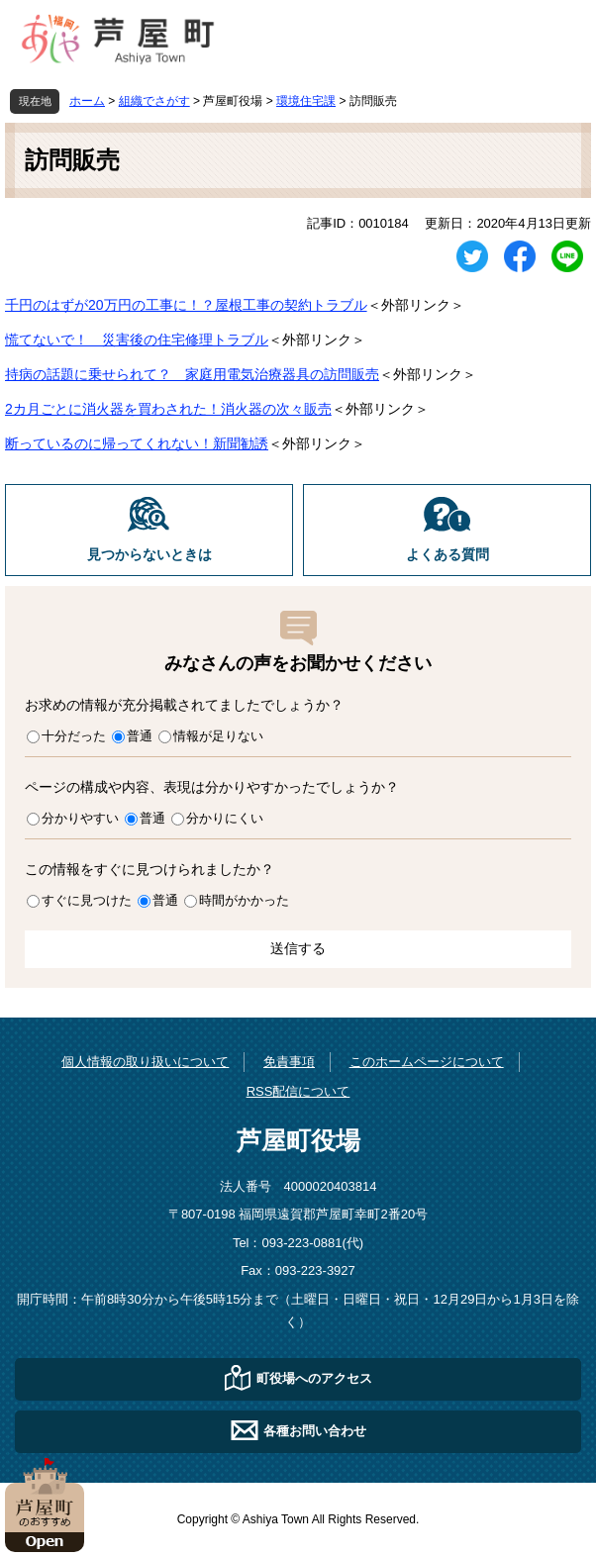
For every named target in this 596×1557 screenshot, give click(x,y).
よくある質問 (447, 554)
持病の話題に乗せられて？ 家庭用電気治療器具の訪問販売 (192, 374)
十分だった (74, 736)
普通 (139, 736)
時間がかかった (244, 900)
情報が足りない (218, 736)
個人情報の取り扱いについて (145, 1061)
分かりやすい (80, 818)
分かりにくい (224, 818)
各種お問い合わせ (314, 1430)
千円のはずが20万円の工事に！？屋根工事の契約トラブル (186, 305)
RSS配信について (298, 1091)
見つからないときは (149, 554)
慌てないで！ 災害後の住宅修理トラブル (136, 339)
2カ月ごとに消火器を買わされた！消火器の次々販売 (168, 409)
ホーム (87, 101)
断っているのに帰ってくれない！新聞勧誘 (136, 443)
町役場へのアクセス (314, 1378)
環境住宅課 (306, 101)
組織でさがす (154, 101)
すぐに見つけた (87, 900)
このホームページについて (426, 1061)
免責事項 (289, 1061)
